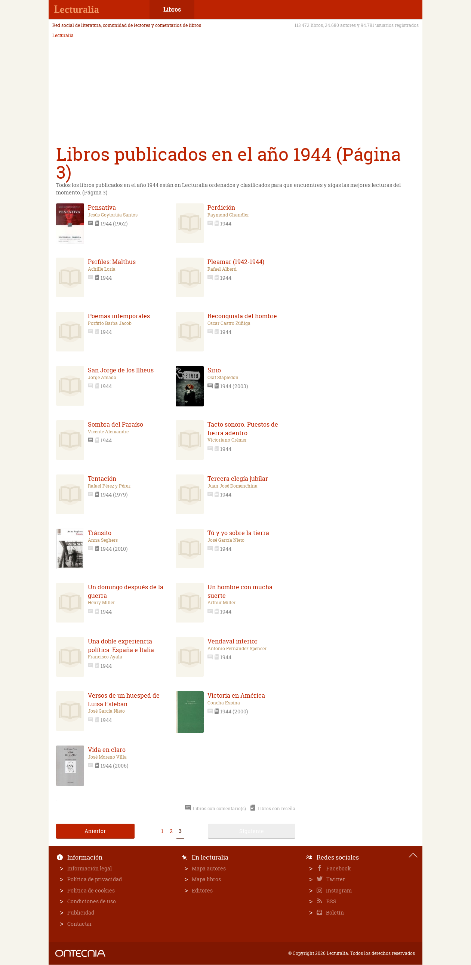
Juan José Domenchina (232, 486)
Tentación (102, 478)
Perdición (221, 207)
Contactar (79, 923)
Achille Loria (102, 269)
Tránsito (99, 533)
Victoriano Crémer (227, 440)
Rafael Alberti (222, 269)
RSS (330, 901)
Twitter (335, 879)
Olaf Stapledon (222, 378)
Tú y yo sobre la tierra (238, 533)
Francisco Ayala (105, 657)
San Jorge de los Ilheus (121, 370)
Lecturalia (63, 36)
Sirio (214, 370)
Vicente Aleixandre (108, 432)
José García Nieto (225, 540)
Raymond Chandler (228, 215)
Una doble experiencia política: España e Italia (121, 645)
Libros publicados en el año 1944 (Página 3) (228, 163)
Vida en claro (107, 750)
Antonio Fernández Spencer (237, 649)
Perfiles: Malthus (112, 262)
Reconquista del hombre (242, 316)
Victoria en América (236, 695)
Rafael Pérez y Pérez (109, 486)
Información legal (89, 868)
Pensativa (102, 207)
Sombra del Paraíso (115, 424)
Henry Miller (101, 603)
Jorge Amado (102, 378)
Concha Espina (223, 703)
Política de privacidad (94, 879)
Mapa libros (206, 879)
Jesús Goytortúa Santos (113, 215)
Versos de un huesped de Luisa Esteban (124, 699)
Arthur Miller (221, 603)
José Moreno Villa (107, 757)
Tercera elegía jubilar (237, 478)
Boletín (334, 912)
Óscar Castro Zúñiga (228, 323)
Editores (202, 890)
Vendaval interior (232, 641)
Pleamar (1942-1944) (235, 262)
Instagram (338, 890)
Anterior (95, 831)
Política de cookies (91, 890)
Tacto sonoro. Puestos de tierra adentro (242, 428)
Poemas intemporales (119, 316)
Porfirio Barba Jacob (110, 323)
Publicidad (80, 912)
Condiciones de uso (91, 901)
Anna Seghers (103, 540)
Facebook (338, 868)
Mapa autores (209, 868)
